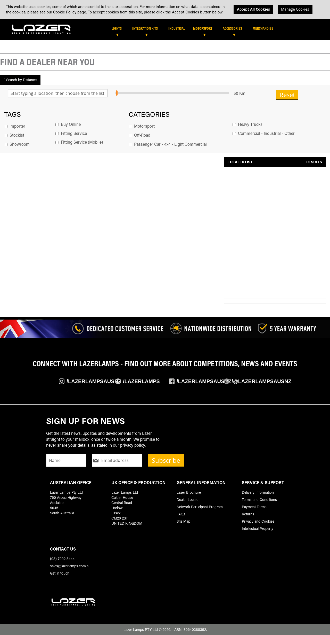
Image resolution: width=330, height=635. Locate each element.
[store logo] (41, 29)
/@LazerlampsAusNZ (261, 381)
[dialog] (165, 9)
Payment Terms (254, 506)
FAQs (181, 514)
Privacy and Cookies (258, 521)
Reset (287, 95)
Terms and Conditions (259, 499)
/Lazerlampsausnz (94, 381)
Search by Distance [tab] (20, 80)
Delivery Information (258, 492)
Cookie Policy (64, 11)
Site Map (183, 521)
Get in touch (59, 573)
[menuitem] (119, 29)
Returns (248, 514)
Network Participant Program (200, 506)
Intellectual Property (257, 528)
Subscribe (166, 460)
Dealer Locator (188, 499)
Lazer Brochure (189, 492)
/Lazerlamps (141, 381)
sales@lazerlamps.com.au (70, 565)
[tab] (168, 31)
